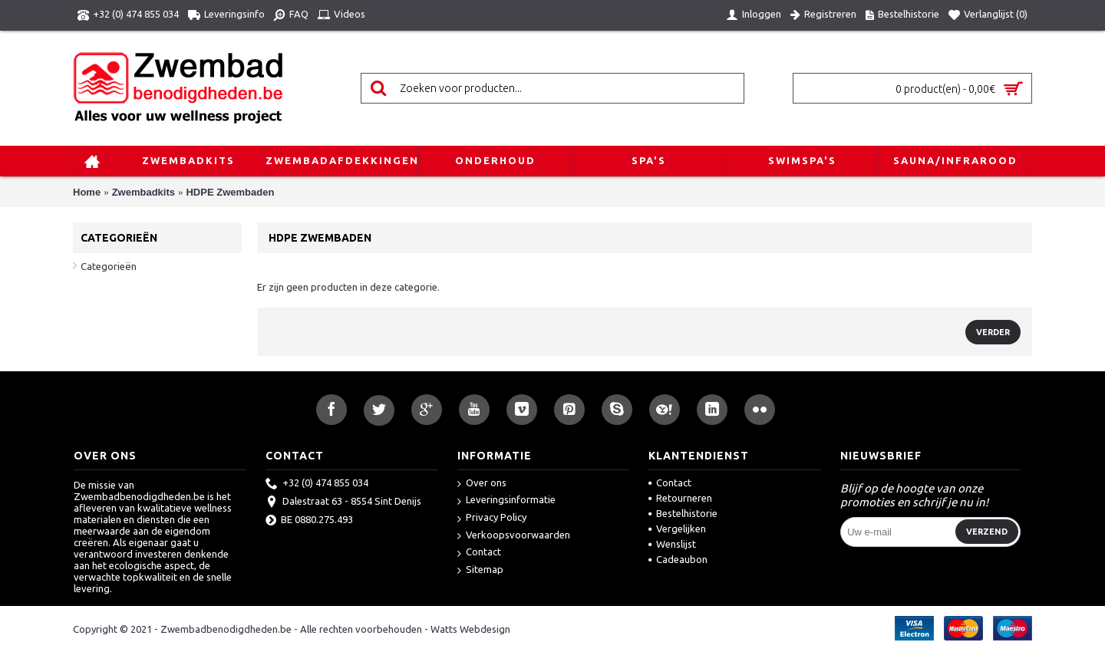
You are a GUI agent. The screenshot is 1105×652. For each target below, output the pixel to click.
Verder (993, 332)
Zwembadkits (143, 192)
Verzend (987, 531)
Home (87, 192)
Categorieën (109, 266)
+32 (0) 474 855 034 (317, 484)
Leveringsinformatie (506, 500)
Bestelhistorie (682, 513)
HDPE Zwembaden (230, 192)
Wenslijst (672, 543)
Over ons (481, 483)
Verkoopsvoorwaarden (513, 535)
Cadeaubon (678, 559)
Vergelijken (677, 528)
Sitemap (480, 570)
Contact (479, 552)
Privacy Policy (491, 518)
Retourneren (680, 497)
